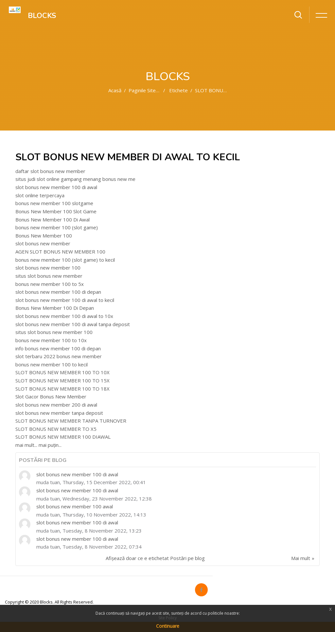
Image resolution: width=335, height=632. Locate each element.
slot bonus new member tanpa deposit (59, 413)
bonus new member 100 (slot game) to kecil (65, 259)
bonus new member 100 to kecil (51, 364)
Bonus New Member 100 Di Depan (54, 308)
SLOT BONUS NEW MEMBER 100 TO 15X (62, 380)
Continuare (167, 626)
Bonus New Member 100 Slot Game (56, 211)
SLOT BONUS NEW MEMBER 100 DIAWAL (63, 436)
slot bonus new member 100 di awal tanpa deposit (72, 324)
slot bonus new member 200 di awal (56, 404)
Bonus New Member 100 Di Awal (52, 219)
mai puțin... (50, 445)
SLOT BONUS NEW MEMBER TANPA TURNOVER (70, 420)
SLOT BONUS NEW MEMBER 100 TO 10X (62, 372)
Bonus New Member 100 (43, 235)
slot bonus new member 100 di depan (58, 292)
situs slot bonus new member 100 (54, 332)
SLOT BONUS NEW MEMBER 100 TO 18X (62, 388)
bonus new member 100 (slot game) (56, 227)
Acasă (114, 90)
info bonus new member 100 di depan (58, 348)
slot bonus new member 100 (47, 267)
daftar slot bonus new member (50, 171)
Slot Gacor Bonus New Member (50, 396)
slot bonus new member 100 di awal (56, 187)
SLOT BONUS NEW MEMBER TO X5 (56, 429)
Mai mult (300, 558)
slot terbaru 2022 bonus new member (58, 356)
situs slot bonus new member (48, 275)
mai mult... (26, 445)
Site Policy (167, 618)
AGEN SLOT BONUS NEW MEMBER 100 (60, 251)
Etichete (178, 90)
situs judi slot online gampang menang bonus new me (75, 179)
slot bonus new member (42, 243)
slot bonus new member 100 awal (74, 506)
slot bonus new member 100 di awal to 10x (64, 316)
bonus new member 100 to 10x (51, 340)
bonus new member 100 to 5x (49, 284)
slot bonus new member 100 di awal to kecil (64, 300)
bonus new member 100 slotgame (54, 203)
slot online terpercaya (39, 195)
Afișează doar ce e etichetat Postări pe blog (155, 558)
